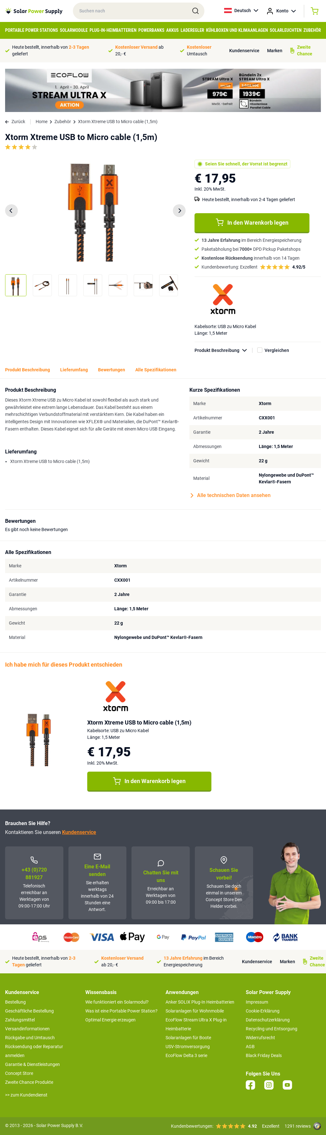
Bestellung (15, 1002)
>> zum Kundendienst (26, 1094)
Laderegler (192, 30)
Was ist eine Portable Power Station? (121, 1010)
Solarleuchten (285, 30)
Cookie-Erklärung (263, 1010)
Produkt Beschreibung (223, 350)
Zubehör (312, 30)
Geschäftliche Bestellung (29, 1010)
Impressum (257, 1002)
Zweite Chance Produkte (29, 1082)
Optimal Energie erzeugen (110, 1019)
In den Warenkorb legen (252, 222)
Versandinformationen (27, 1028)
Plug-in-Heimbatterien (113, 30)
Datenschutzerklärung (268, 1019)
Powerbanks (151, 30)
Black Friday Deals (264, 1055)
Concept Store (19, 1073)
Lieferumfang (74, 369)
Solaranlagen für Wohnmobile (195, 1010)
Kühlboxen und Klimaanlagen (237, 30)
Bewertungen (111, 369)
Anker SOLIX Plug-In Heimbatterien (200, 1002)
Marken (274, 50)
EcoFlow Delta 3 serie (186, 1055)
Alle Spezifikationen (155, 369)
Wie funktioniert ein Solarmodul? (117, 1002)
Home (41, 121)
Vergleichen (277, 350)
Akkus (172, 30)
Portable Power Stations (31, 30)
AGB (250, 1046)
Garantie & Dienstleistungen (32, 1064)
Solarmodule (74, 30)
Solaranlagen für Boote (188, 1037)
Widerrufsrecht (260, 1037)
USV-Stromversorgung (188, 1046)
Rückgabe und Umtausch (30, 1037)
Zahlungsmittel (20, 1019)
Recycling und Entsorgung (271, 1028)
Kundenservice (244, 50)
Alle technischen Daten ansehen (231, 495)
